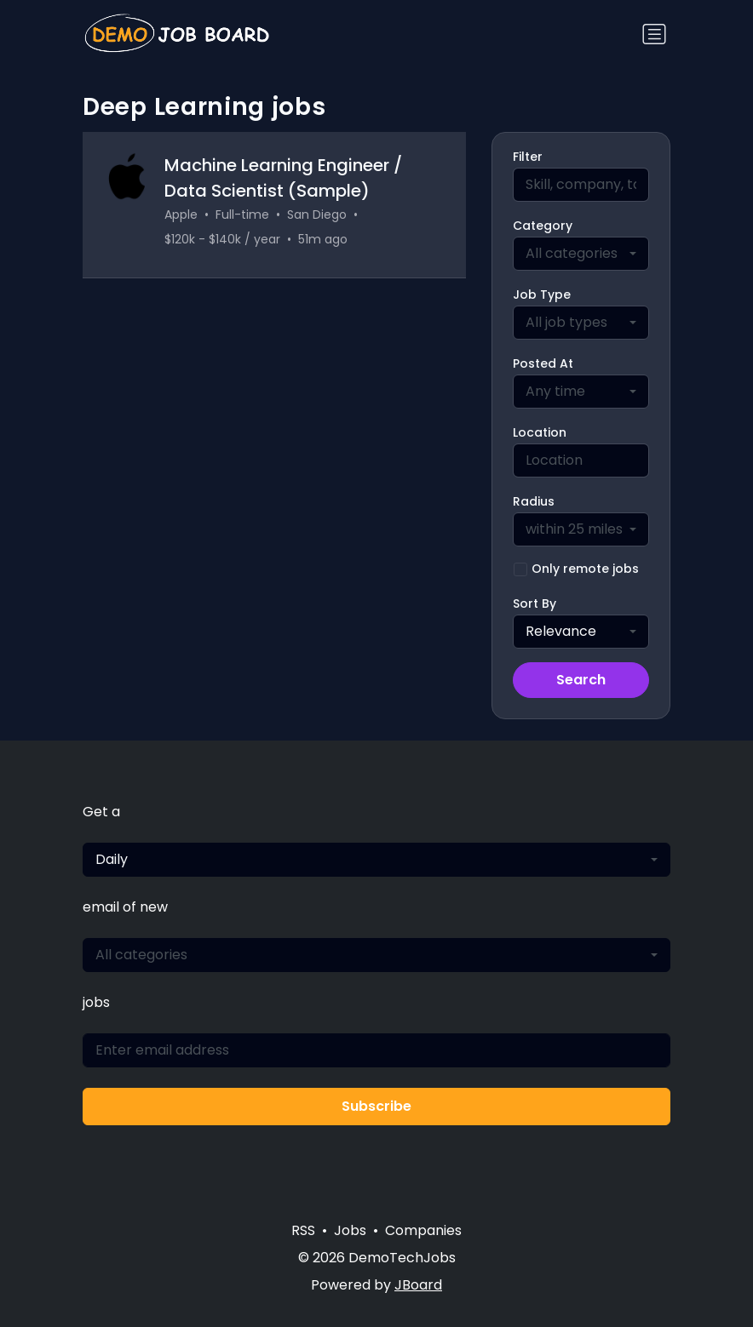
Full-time (242, 214)
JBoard (418, 1285)
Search (581, 679)
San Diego (317, 214)
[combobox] (581, 254)
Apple (181, 214)
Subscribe (376, 1106)
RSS (303, 1230)
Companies (423, 1230)
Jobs (350, 1230)
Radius (534, 501)
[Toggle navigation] (654, 34)
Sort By (534, 603)
